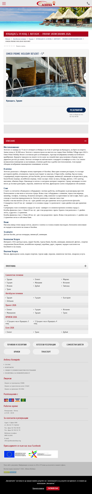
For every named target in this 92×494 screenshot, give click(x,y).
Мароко (66, 279)
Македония (11, 313)
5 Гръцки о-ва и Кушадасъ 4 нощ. (45, 322)
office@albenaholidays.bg (12, 440)
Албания (10, 301)
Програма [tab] (10, 266)
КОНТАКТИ (9, 367)
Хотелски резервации (46, 344)
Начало (7, 39)
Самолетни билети (75, 344)
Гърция (9, 283)
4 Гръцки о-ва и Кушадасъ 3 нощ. (17, 322)
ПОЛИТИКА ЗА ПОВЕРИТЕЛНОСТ (17, 373)
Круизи (17, 351)
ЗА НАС (8, 364)
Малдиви (38, 283)
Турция (9, 279)
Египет (37, 279)
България (66, 298)
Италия (9, 286)
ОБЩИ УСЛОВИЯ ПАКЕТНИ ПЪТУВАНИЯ (20, 370)
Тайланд (66, 286)
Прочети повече (38, 488)
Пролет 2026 (11, 305)
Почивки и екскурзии (17, 344)
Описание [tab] (10, 141)
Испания (66, 283)
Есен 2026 (10, 327)
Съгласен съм (53, 488)
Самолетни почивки (14, 275)
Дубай (37, 286)
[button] (83, 76)
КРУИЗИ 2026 (11, 317)
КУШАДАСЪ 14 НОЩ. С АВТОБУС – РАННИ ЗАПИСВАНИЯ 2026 (59, 39)
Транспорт (46, 351)
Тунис (9, 289)
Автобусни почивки (14, 293)
